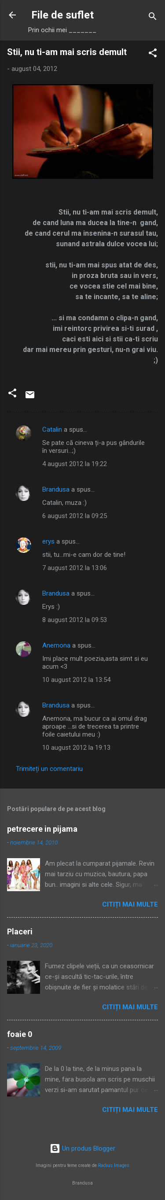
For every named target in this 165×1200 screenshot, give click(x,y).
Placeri (20, 931)
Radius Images (113, 1165)
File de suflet (62, 15)
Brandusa (56, 489)
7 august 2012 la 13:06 (74, 568)
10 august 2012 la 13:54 (76, 680)
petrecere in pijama (42, 828)
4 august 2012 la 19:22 (74, 464)
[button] (152, 54)
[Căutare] (152, 17)
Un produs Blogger (82, 1148)
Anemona (56, 645)
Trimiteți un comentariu (49, 769)
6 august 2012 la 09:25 (74, 516)
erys (48, 541)
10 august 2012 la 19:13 (76, 748)
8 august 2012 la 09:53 (74, 620)
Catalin (52, 429)
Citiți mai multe (130, 904)
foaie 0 (19, 1034)
